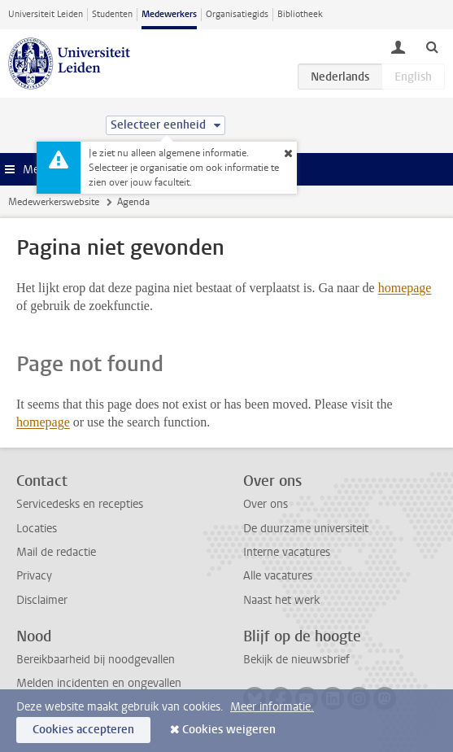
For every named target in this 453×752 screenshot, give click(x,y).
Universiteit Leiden (45, 14)
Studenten (112, 14)
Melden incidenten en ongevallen (98, 683)
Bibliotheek (300, 14)
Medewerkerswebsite (53, 201)
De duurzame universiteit (305, 528)
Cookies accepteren (83, 729)
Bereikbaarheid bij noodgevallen (95, 659)
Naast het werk (281, 600)
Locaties (36, 528)
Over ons (265, 504)
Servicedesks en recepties (79, 504)
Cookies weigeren (229, 729)
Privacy (34, 576)
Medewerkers (169, 14)
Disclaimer (42, 600)
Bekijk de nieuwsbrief (296, 659)
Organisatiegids (237, 14)
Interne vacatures (286, 552)
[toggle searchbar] (432, 46)
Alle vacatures (277, 576)
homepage (405, 288)
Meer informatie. (272, 707)
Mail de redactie (56, 552)
